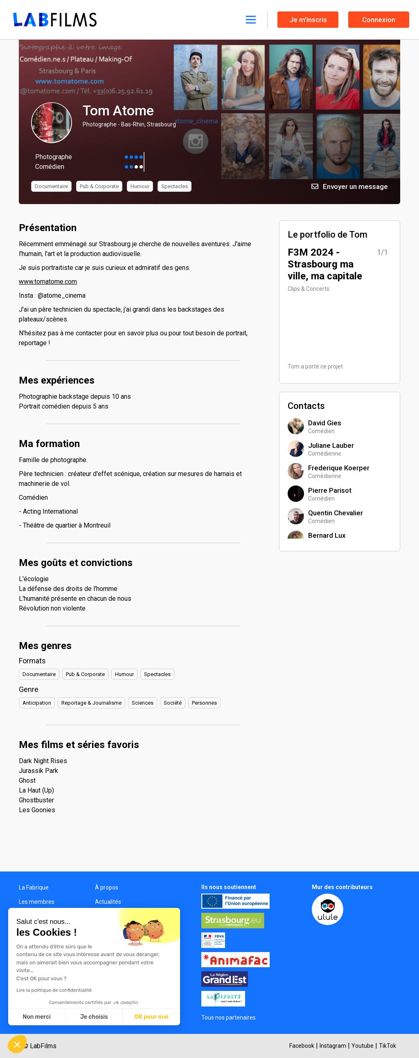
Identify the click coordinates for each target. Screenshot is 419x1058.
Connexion (378, 20)
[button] (17, 1044)
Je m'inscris (308, 20)
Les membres (36, 902)
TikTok (387, 1045)
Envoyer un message (349, 186)
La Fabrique (34, 887)
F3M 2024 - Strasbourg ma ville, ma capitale (325, 264)
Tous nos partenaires (228, 1017)
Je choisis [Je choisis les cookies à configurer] (94, 1016)
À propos (106, 887)
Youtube (362, 1045)
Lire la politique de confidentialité (54, 990)
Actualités (108, 902)
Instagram (333, 1045)
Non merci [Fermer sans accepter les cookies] (36, 1016)
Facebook (301, 1045)
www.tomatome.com (48, 281)
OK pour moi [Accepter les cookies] (152, 1016)
